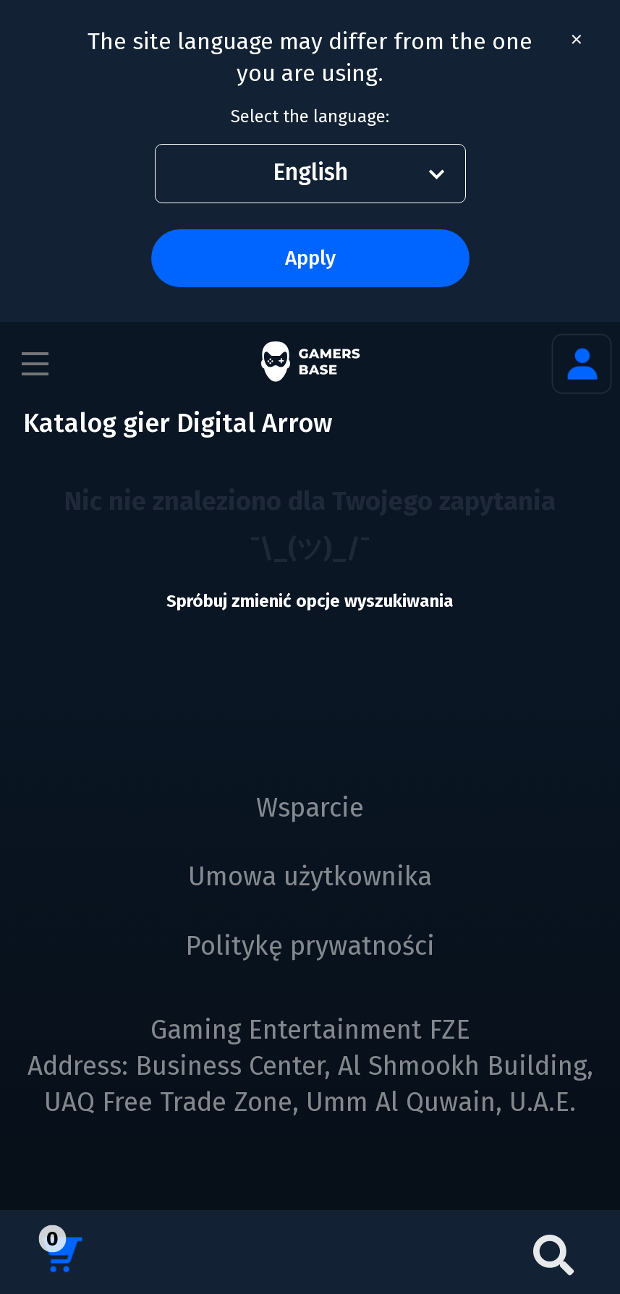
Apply (310, 258)
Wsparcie (310, 808)
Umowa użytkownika (310, 877)
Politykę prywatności (310, 946)
